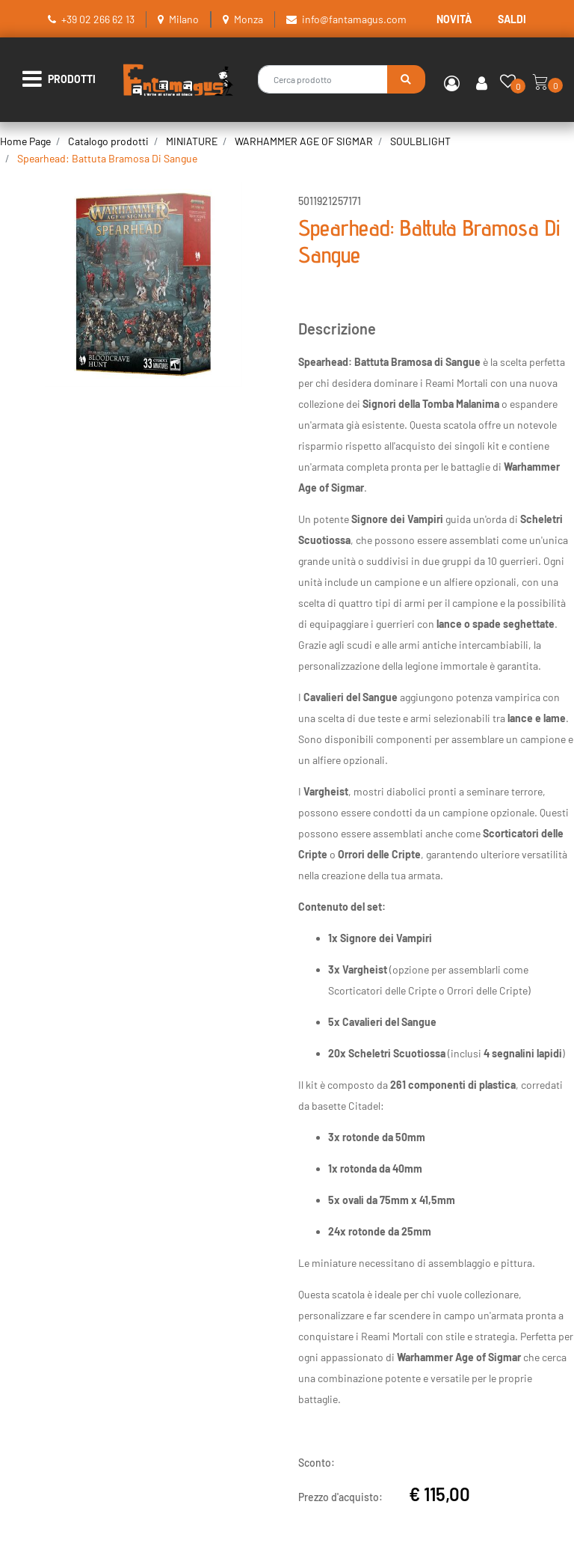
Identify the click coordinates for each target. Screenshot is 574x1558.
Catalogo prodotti (108, 141)
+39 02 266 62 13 (98, 19)
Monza (248, 19)
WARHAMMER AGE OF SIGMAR (304, 141)
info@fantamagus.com (354, 19)
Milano (184, 19)
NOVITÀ (454, 19)
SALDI (512, 19)
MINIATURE (191, 141)
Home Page (25, 141)
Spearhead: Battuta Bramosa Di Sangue (107, 158)
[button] (406, 79)
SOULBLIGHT (420, 141)
